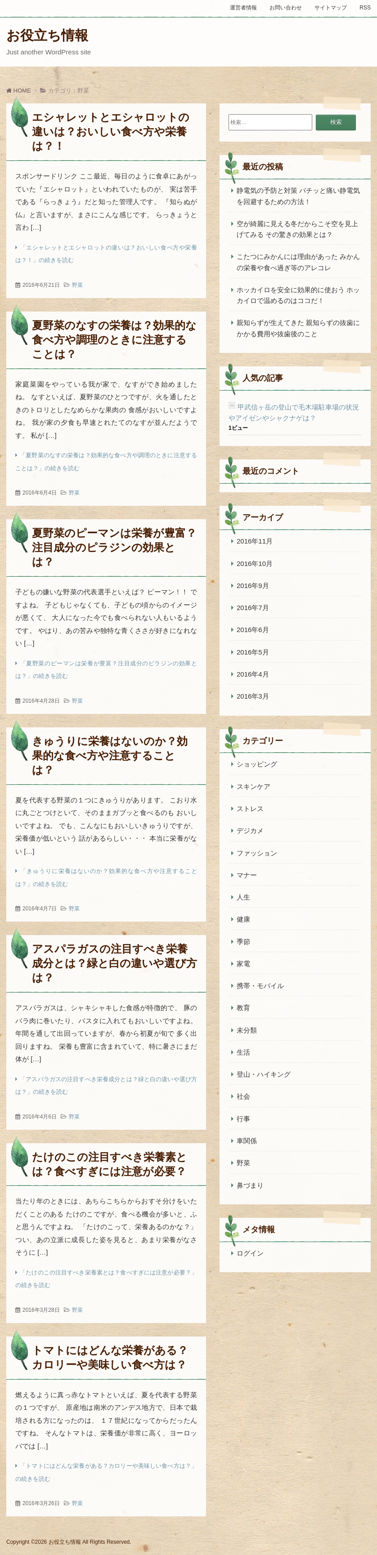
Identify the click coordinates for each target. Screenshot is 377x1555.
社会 (243, 1096)
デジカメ (250, 830)
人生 (243, 897)
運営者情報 (243, 7)
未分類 (247, 1030)
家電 (243, 963)
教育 (243, 1007)
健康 (243, 919)
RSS (365, 7)
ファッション (257, 853)
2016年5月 (253, 652)
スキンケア (253, 786)
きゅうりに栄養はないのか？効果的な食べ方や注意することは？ (110, 755)
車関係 (247, 1141)
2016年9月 (253, 585)
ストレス (250, 808)
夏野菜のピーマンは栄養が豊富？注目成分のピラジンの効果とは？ (114, 547)
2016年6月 (253, 629)
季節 (243, 941)
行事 (243, 1119)
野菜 (77, 285)
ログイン (250, 1253)
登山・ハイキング (264, 1074)
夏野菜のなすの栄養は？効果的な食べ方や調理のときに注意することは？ (114, 339)
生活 (243, 1052)
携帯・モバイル (260, 985)
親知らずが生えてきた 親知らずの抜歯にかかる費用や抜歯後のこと (298, 328)
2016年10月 (255, 563)
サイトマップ (330, 7)
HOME (18, 90)
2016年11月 (255, 541)
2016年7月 (253, 607)
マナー (247, 875)
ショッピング (257, 764)
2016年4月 (253, 674)
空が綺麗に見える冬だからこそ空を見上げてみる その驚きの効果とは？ (297, 229)
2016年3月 (253, 696)
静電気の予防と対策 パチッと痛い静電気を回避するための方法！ (298, 196)
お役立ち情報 (47, 35)
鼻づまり (250, 1185)
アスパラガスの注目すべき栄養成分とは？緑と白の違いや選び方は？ (114, 963)
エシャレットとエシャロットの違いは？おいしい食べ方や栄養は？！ (110, 131)
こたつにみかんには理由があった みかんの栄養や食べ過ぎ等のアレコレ (298, 262)
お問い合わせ (285, 7)
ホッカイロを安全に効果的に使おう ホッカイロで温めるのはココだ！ (298, 295)
